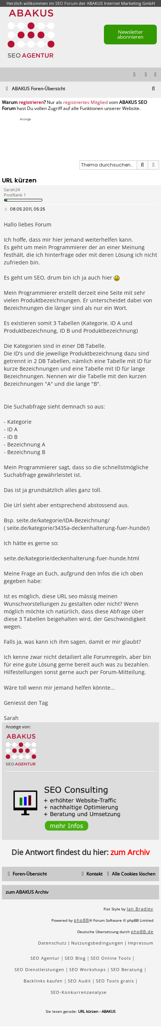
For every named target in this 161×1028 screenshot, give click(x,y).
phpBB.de (142, 931)
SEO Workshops (87, 969)
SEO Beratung (127, 969)
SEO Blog (75, 958)
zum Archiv (130, 852)
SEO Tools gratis (115, 981)
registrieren (31, 102)
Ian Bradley (140, 909)
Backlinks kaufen (43, 981)
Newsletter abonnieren (130, 34)
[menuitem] (155, 75)
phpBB (81, 920)
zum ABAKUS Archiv (27, 892)
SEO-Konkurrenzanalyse (79, 992)
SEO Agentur (45, 958)
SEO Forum (66, 3)
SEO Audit (79, 981)
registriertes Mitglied (85, 102)
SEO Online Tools (111, 958)
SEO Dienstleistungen (39, 969)
